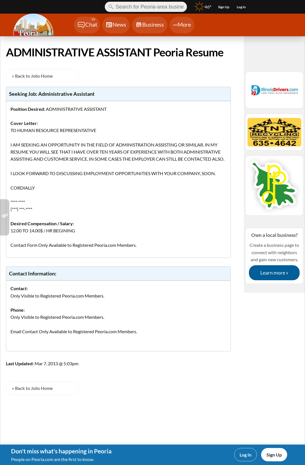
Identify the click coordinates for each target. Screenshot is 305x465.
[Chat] (87, 25)
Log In (245, 454)
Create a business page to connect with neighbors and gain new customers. (274, 256)
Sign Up (274, 454)
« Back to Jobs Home (32, 75)
